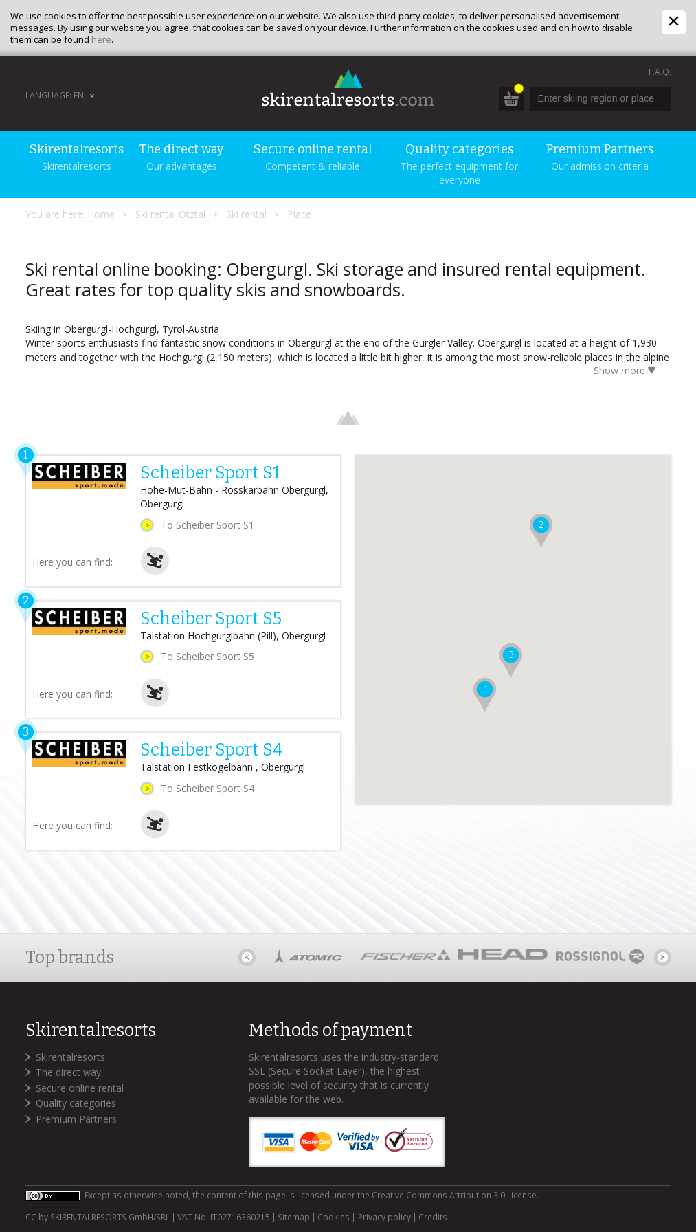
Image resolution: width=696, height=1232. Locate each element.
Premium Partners (76, 1118)
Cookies (333, 1217)
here (101, 39)
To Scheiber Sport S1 (207, 524)
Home (101, 214)
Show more (627, 372)
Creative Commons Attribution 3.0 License (454, 1195)
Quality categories (76, 1103)
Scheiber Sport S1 (210, 473)
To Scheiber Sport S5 (207, 656)
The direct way (68, 1072)
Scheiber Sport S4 (211, 750)
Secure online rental (80, 1087)
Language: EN (54, 95)
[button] (484, 695)
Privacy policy (384, 1217)
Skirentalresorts (70, 1057)
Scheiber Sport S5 (211, 618)
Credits (432, 1217)
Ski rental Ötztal (170, 214)
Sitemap (294, 1217)
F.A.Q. (660, 72)
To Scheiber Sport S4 (207, 788)
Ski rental (246, 214)
